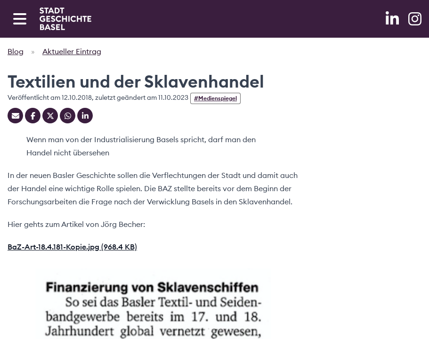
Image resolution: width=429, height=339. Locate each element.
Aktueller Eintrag (71, 51)
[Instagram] (414, 18)
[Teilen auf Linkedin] (85, 115)
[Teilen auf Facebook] (32, 115)
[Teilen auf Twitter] (50, 115)
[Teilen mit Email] (15, 115)
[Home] (65, 19)
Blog (16, 51)
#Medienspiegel (215, 98)
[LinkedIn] (393, 18)
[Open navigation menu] (20, 19)
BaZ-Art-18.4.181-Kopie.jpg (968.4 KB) (72, 246)
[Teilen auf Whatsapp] (67, 115)
